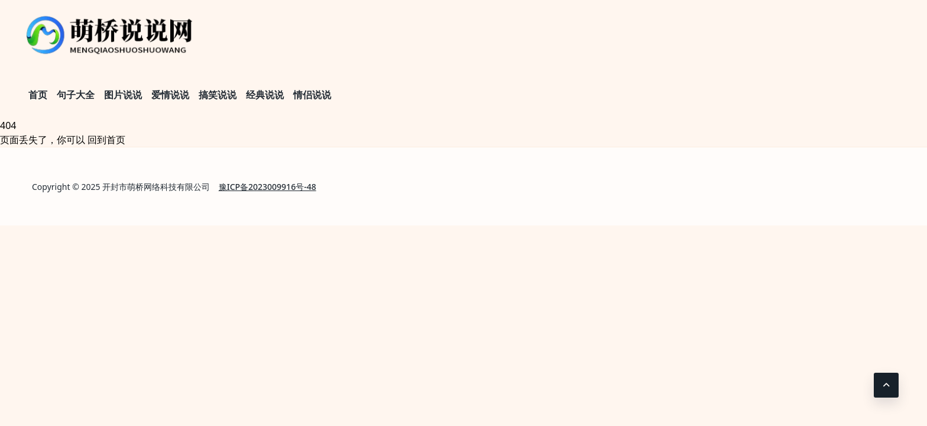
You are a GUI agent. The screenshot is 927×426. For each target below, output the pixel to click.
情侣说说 (312, 94)
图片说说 (123, 94)
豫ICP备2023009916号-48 (267, 186)
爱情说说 (170, 94)
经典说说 (265, 94)
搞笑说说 (217, 94)
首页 (37, 94)
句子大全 (76, 94)
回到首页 (106, 139)
